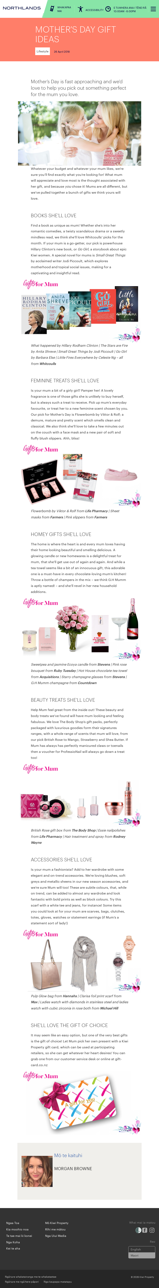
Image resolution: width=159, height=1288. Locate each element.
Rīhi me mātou (55, 1229)
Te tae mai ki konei (19, 1236)
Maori (135, 1255)
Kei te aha (13, 1248)
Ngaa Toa (12, 1223)
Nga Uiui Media (55, 1236)
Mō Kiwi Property (57, 1223)
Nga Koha (13, 1242)
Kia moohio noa (17, 1229)
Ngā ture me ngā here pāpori (22, 1281)
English (136, 1249)
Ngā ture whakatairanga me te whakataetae (30, 1276)
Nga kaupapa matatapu (58, 1281)
